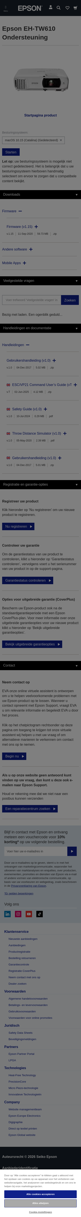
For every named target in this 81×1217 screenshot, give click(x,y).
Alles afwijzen (40, 1203)
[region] (40, 1193)
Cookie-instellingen (40, 1212)
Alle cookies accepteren (40, 1194)
